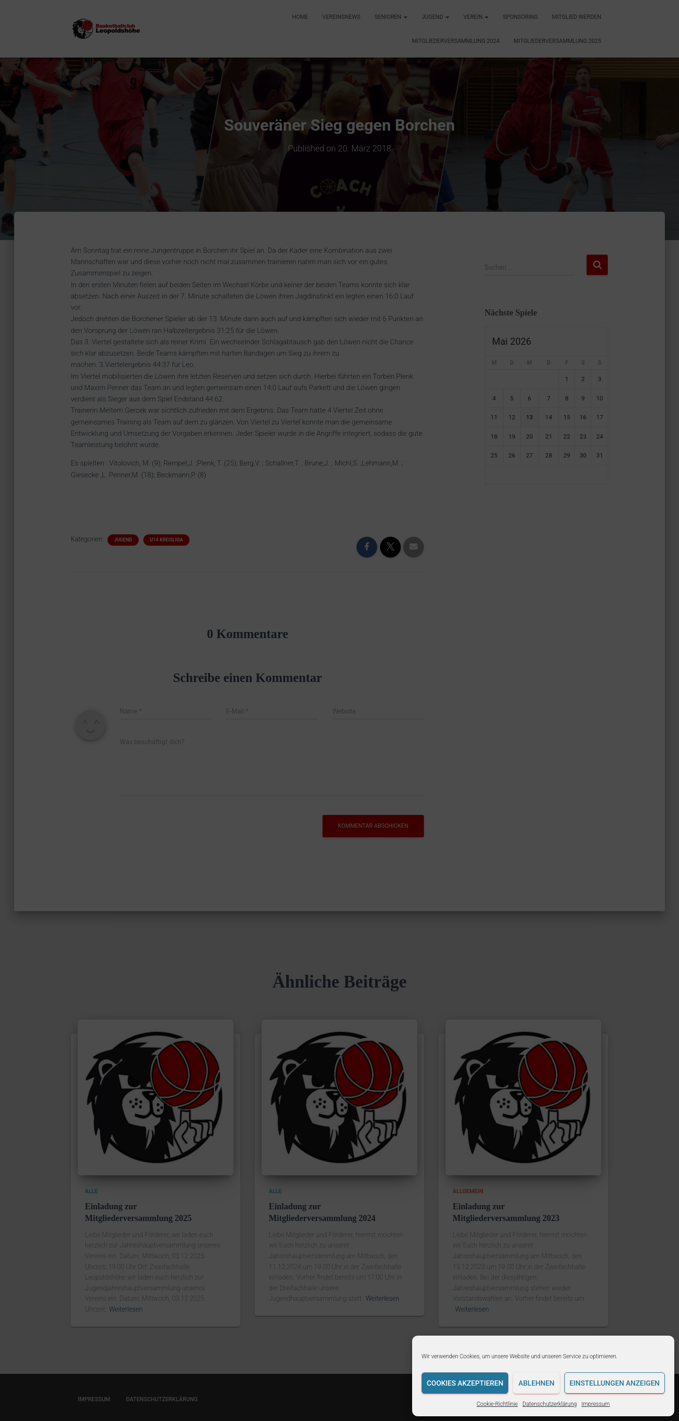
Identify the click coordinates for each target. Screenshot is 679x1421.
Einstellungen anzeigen (615, 1383)
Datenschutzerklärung (549, 1404)
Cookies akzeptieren (465, 1383)
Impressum (595, 1404)
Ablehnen (536, 1383)
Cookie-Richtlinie (497, 1404)
